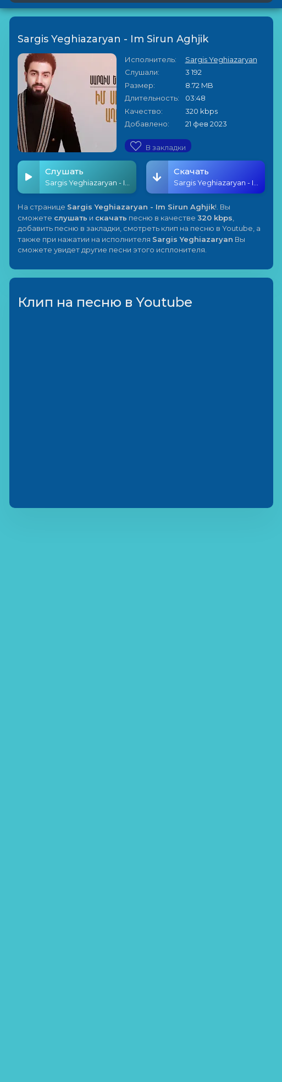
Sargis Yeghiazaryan (221, 59)
